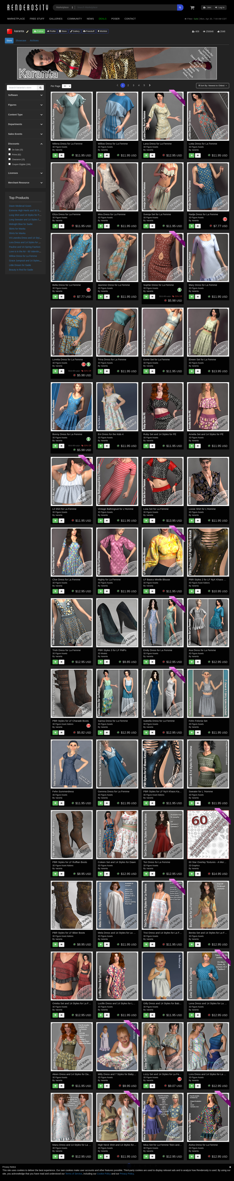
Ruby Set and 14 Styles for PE (159, 434)
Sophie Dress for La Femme (158, 285)
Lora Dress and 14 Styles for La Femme (29, 242)
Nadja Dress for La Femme (203, 214)
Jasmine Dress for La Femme (114, 285)
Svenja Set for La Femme (157, 214)
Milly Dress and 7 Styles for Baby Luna (119, 1074)
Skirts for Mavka (17, 228)
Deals (103, 18)
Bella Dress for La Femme (66, 285)
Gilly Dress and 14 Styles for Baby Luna (164, 1003)
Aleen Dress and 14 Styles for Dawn (72, 1074)
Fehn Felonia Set (198, 720)
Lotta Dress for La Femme (203, 143)
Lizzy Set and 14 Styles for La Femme (163, 1074)
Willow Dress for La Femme (23, 256)
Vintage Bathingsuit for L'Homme (115, 508)
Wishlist (102, 31)
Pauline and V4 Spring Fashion (24, 247)
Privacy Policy (127, 1173)
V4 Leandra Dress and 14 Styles (25, 237)
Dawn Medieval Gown (20, 206)
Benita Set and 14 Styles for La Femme (210, 932)
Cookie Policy (104, 1173)
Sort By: (212, 85)
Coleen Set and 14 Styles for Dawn (117, 862)
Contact (130, 18)
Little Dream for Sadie (20, 265)
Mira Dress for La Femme (111, 214)
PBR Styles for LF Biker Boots (68, 932)
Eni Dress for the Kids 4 (111, 434)
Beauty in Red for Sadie (21, 269)
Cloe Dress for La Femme (66, 579)
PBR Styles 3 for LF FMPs (112, 650)
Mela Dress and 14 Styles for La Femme (119, 932)
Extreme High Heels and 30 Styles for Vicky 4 (32, 210)
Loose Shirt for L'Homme (202, 508)
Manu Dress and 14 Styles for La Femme (74, 1144)
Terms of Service (73, 1173)
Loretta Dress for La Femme (67, 359)
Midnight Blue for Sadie (21, 224)
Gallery (75, 31)
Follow (38, 31)
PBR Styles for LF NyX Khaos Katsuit (163, 791)
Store (63, 31)
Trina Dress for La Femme (112, 359)
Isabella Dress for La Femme (159, 720)
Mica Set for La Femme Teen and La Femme (167, 1144)
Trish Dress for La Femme (66, 650)
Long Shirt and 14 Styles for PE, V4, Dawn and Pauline (37, 215)
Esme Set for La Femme (156, 359)
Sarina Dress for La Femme (113, 720)
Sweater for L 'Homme (201, 791)
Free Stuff (37, 18)
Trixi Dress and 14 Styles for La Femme (164, 932)
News (90, 18)
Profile (51, 31)
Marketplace (16, 18)
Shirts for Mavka (17, 233)
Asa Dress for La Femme (202, 650)
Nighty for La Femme (109, 579)
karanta (59, 150)
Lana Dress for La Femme (157, 143)
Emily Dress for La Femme (157, 650)
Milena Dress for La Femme (67, 143)
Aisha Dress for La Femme (203, 1144)
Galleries (55, 18)
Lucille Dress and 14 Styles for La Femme (120, 1003)
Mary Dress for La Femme (203, 285)
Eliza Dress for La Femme (66, 214)
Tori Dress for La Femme (156, 862)
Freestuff (88, 31)
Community (74, 18)
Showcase (21, 40)
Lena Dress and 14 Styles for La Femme (211, 1003)
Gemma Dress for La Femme (113, 791)
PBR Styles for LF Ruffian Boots (69, 862)
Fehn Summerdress (63, 791)
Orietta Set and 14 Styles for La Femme (73, 1003)
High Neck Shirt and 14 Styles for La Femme (122, 1144)
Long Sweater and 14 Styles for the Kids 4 (30, 219)
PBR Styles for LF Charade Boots (70, 720)
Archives (34, 40)
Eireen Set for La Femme (202, 359)
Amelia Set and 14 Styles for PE (206, 434)
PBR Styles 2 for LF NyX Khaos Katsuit (210, 579)
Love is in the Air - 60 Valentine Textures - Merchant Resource (40, 251)
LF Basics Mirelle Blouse (156, 579)
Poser (115, 18)
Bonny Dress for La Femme (67, 434)
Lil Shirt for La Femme (64, 508)
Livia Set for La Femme (156, 508)
